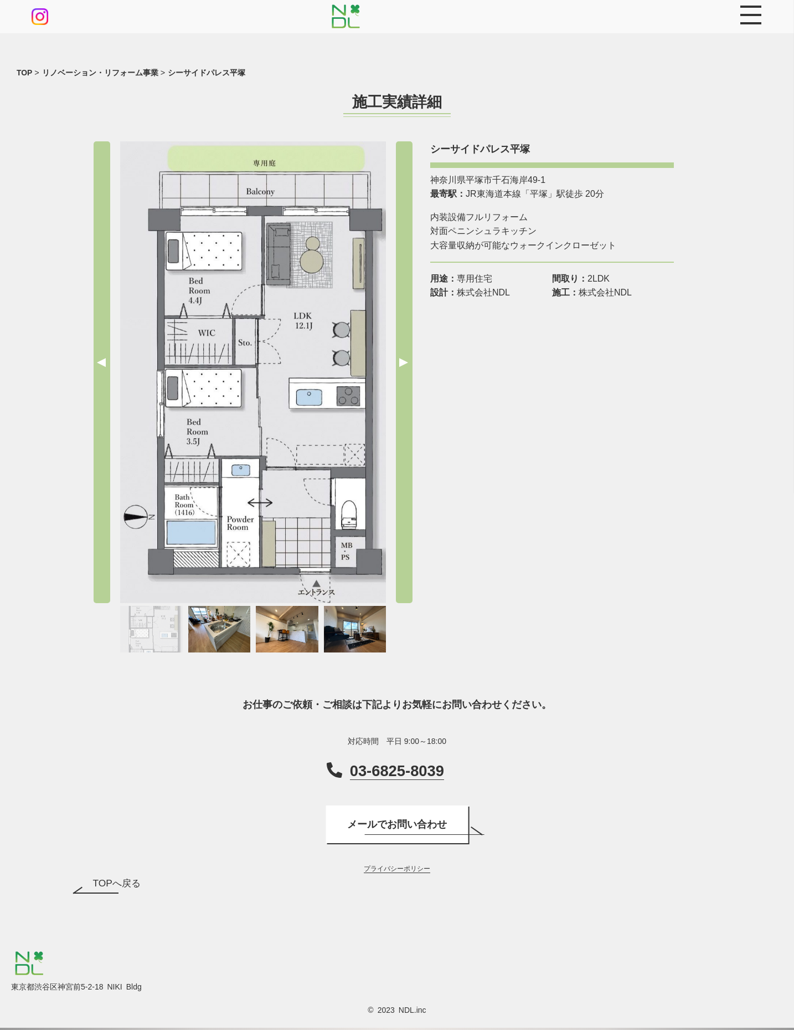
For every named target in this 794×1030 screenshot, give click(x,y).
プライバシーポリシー (397, 869)
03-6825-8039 (397, 770)
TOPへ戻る (117, 884)
